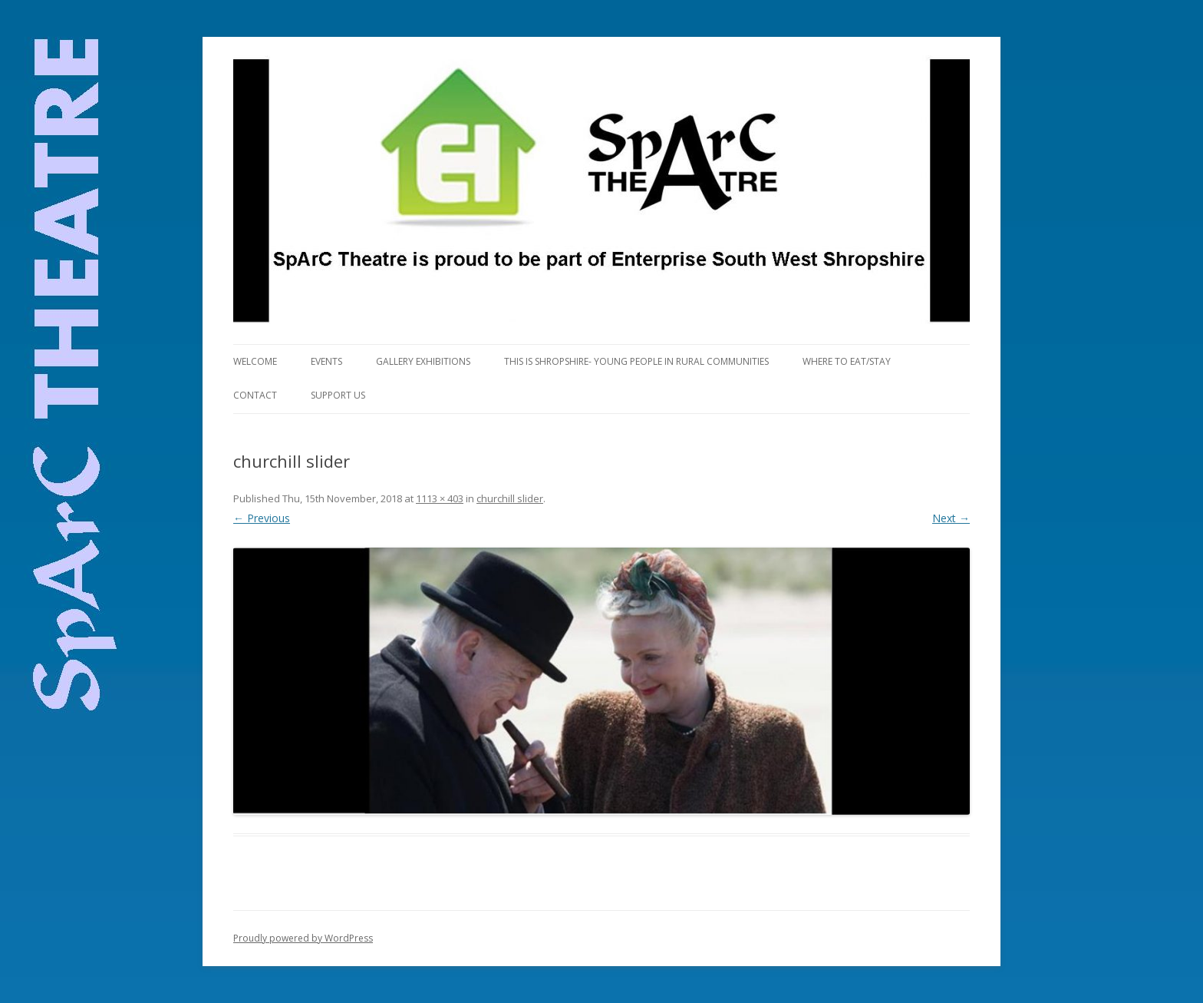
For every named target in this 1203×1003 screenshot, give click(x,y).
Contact (255, 395)
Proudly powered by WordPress (303, 938)
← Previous (261, 518)
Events (326, 361)
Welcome (255, 361)
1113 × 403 (439, 498)
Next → (951, 518)
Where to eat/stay (847, 361)
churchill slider (509, 498)
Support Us (338, 395)
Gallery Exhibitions (423, 361)
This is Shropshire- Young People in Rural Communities (636, 361)
